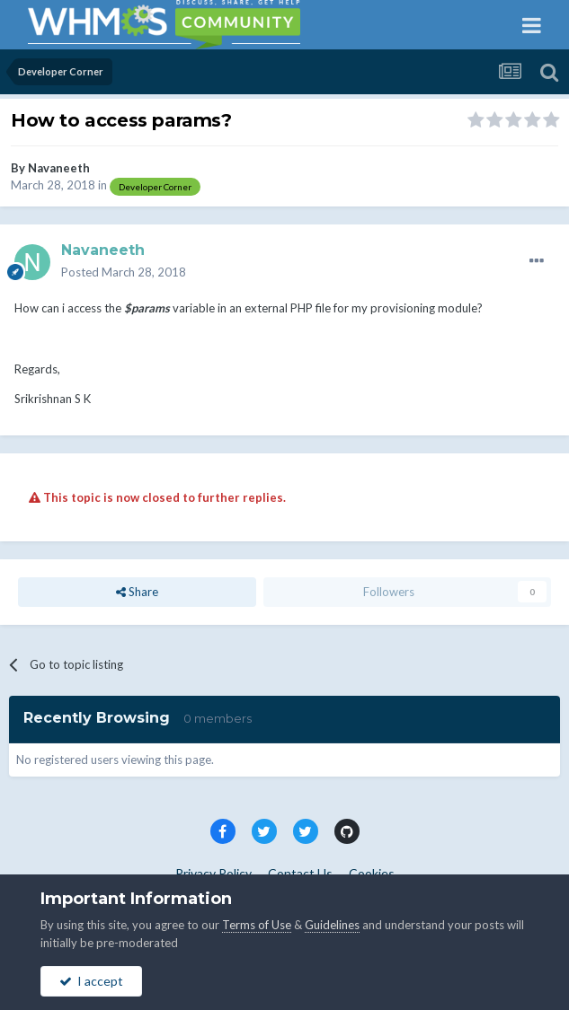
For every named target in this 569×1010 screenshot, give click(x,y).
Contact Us (300, 873)
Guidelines (332, 925)
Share (137, 591)
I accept (91, 980)
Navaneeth (59, 168)
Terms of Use (256, 925)
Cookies (372, 873)
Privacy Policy (213, 873)
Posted (123, 272)
